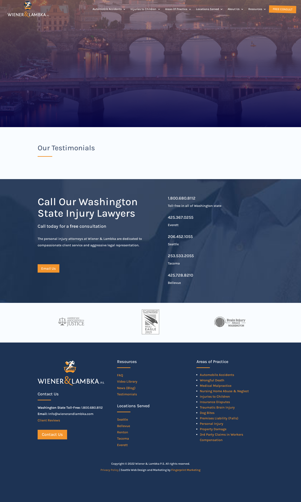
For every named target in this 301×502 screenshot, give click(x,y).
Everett (122, 445)
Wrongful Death (212, 380)
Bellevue (123, 426)
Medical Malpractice (215, 386)
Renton (122, 432)
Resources (255, 9)
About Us (234, 9)
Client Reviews (49, 420)
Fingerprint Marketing (185, 470)
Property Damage (213, 429)
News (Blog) (126, 388)
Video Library (127, 381)
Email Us (48, 268)
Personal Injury (211, 424)
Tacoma (123, 438)
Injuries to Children (143, 9)
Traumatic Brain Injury (217, 407)
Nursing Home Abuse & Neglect (224, 391)
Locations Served (207, 9)
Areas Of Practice (176, 9)
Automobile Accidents (107, 9)
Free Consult (282, 9)
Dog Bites (207, 413)
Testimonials (127, 394)
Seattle (122, 419)
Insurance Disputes (215, 402)
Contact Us (52, 434)
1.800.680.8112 (181, 198)
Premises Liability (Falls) (219, 418)
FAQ (120, 375)
